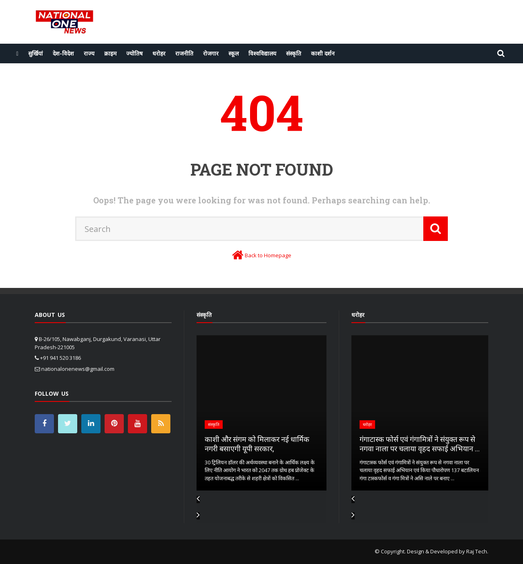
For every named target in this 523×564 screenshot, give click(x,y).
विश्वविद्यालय (262, 53)
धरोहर (158, 53)
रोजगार (211, 53)
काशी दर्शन (323, 53)
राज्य (89, 53)
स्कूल (233, 53)
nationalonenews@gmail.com (77, 368)
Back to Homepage (268, 255)
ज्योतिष (134, 53)
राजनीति (184, 53)
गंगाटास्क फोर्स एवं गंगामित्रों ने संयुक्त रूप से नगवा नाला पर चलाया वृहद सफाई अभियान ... (420, 443)
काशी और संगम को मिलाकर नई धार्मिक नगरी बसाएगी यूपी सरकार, (257, 443)
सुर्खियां (35, 53)
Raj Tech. (477, 551)
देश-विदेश (63, 53)
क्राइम (110, 53)
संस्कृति (293, 53)
